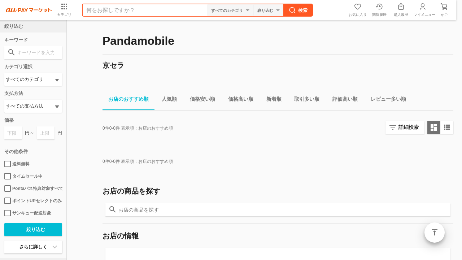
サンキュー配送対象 (27, 213)
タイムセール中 (23, 176)
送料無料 (17, 164)
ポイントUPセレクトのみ (33, 201)
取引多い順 (303, 100)
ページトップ (434, 232)
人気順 (166, 100)
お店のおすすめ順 (126, 100)
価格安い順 (199, 100)
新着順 (271, 100)
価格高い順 (237, 100)
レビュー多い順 (385, 100)
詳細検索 (408, 127)
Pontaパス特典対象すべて (33, 188)
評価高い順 (342, 100)
